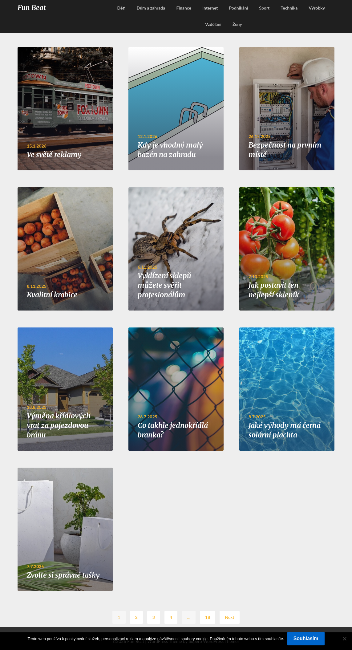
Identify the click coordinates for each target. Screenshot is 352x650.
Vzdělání (213, 24)
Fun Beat (32, 7)
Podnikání (238, 7)
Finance (183, 7)
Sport (264, 7)
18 (207, 617)
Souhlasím (305, 638)
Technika (289, 7)
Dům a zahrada (151, 7)
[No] (344, 639)
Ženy (237, 24)
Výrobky (317, 7)
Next (229, 617)
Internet (210, 7)
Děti (121, 7)
